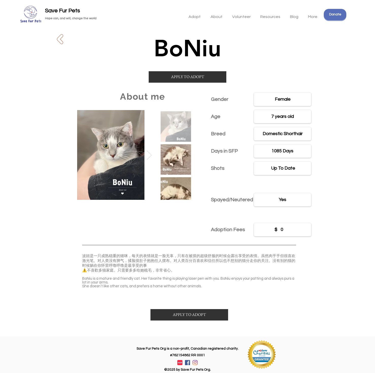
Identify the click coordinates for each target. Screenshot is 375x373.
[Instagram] (195, 362)
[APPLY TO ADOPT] (187, 77)
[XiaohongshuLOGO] (179, 362)
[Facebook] (187, 362)
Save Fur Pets (62, 11)
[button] (270, 14)
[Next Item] (149, 155)
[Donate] (335, 14)
